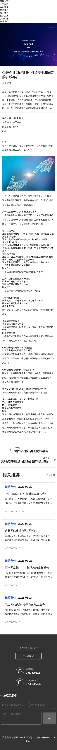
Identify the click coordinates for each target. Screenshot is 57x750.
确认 (50, 718)
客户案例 (4, 13)
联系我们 (4, 21)
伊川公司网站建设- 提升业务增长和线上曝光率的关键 (26, 461)
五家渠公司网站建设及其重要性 (31, 451)
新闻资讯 (4, 18)
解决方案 (4, 16)
